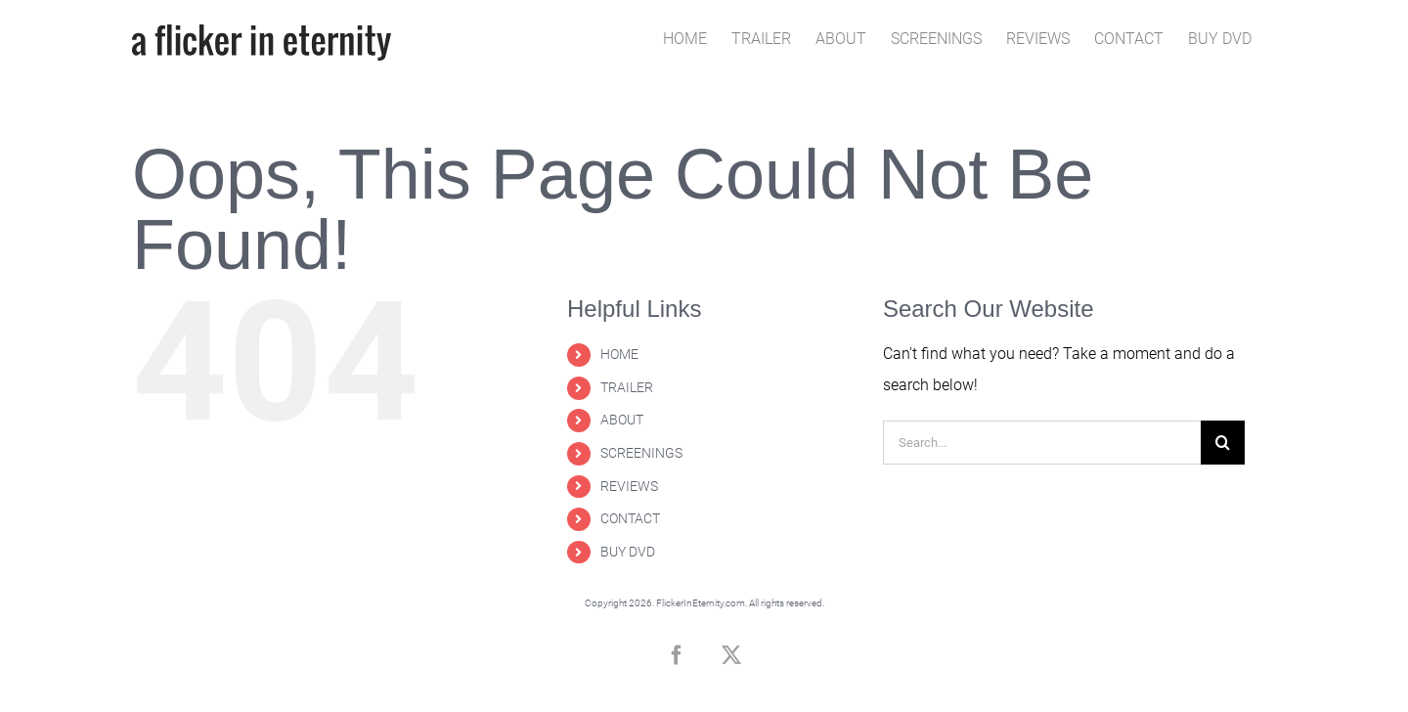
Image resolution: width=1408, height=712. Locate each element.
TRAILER (626, 387)
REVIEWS (629, 486)
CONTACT (630, 518)
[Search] (1223, 443)
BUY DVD (627, 551)
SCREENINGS (641, 453)
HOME (619, 354)
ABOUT (621, 419)
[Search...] (1042, 443)
